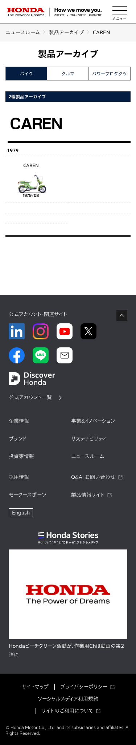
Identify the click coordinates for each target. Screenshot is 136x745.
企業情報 (19, 420)
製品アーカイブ (66, 32)
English (21, 512)
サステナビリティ (89, 438)
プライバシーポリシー (83, 686)
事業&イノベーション (93, 420)
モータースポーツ (27, 494)
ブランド (18, 438)
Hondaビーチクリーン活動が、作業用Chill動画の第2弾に (66, 650)
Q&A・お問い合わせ (93, 477)
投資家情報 (21, 456)
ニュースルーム (22, 32)
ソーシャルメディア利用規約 (68, 698)
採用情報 (19, 477)
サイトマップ (35, 686)
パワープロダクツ (109, 73)
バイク (26, 73)
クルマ (67, 73)
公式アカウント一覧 (30, 397)
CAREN (30, 180)
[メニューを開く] (120, 12)
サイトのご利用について (67, 710)
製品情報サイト (87, 494)
